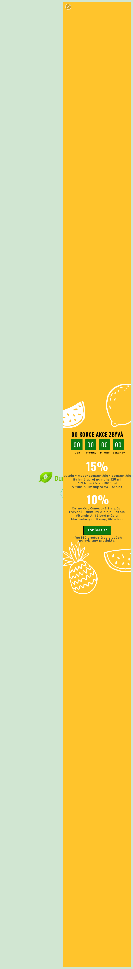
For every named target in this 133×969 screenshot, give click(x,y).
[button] (68, 7)
